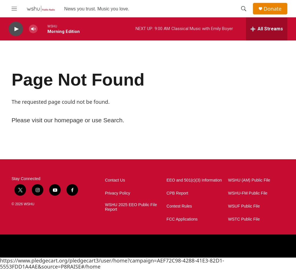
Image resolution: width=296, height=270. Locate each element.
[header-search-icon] (243, 8)
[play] (16, 29)
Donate (273, 9)
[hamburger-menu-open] (14, 8)
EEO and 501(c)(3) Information (194, 180)
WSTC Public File (244, 219)
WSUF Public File (244, 206)
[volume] (33, 29)
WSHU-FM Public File (247, 193)
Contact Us (115, 180)
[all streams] (266, 28)
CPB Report (177, 193)
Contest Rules (179, 206)
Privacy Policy (117, 193)
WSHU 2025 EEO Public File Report (131, 207)
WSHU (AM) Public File (249, 180)
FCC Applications (181, 219)
